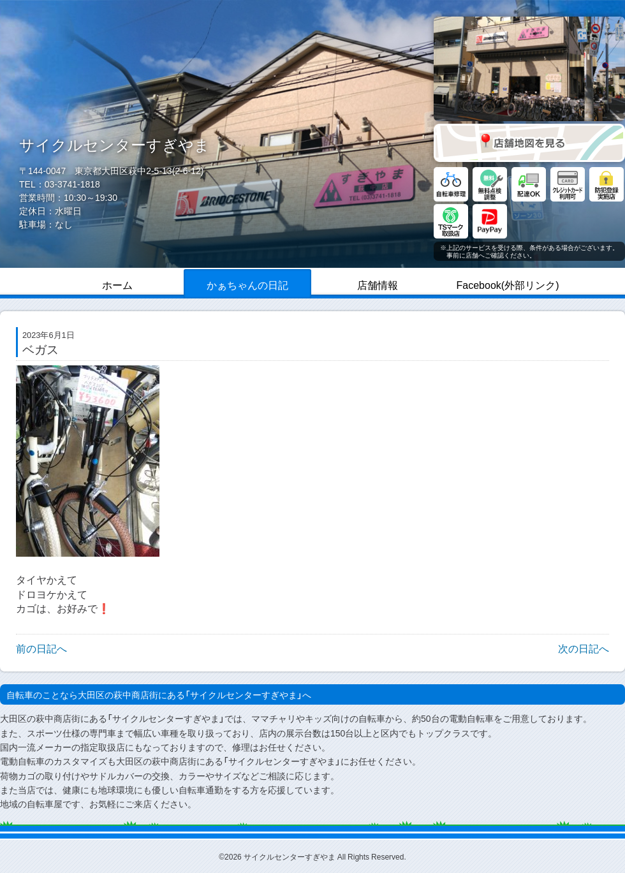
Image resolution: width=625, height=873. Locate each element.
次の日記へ (583, 648)
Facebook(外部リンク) (508, 284)
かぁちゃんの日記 (247, 284)
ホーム (117, 284)
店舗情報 (377, 284)
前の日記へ (41, 648)
